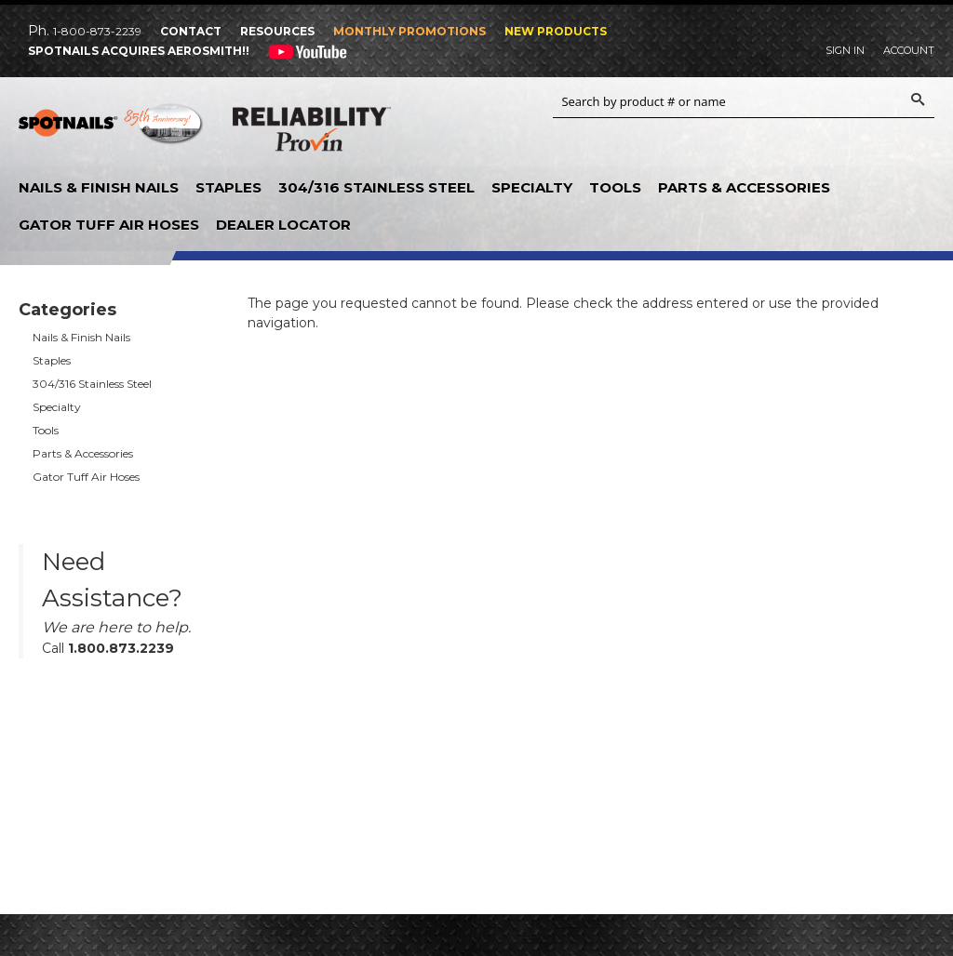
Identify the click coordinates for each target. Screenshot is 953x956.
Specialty (531, 187)
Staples (228, 187)
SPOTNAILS (112, 130)
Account (908, 50)
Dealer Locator (283, 224)
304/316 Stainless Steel (376, 187)
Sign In (845, 50)
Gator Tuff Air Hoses (109, 224)
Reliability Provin (312, 133)
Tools (615, 187)
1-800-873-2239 (97, 31)
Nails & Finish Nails (99, 187)
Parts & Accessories (744, 187)
